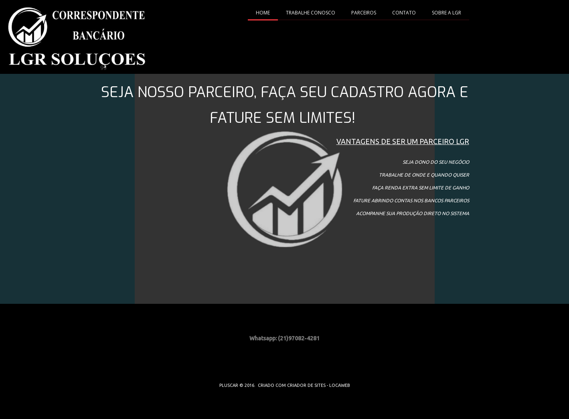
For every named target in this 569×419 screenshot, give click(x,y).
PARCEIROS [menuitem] (363, 12)
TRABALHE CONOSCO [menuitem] (310, 12)
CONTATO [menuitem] (404, 12)
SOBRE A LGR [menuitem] (446, 12)
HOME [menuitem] (263, 12)
